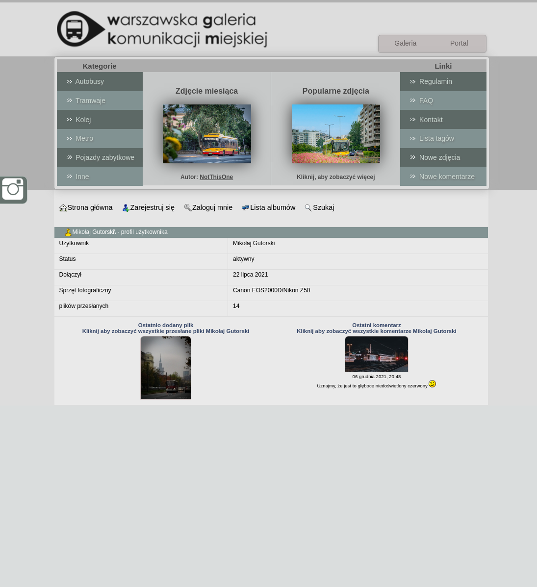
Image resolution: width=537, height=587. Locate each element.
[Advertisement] (268, 518)
